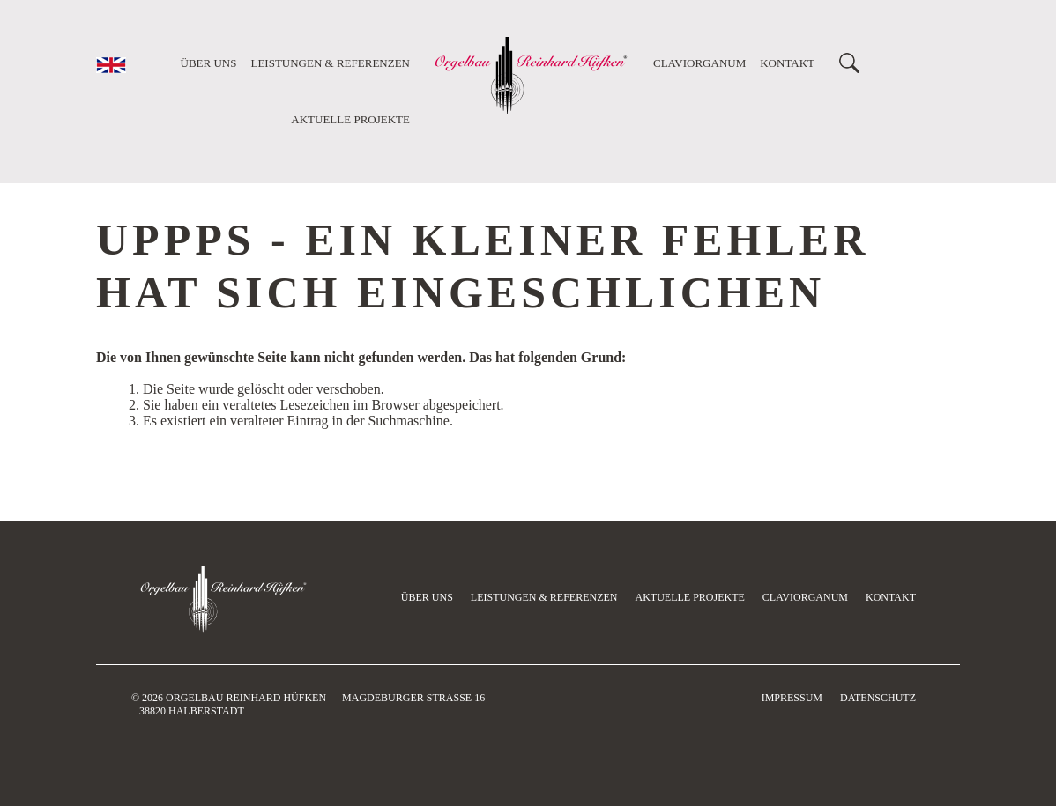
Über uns (209, 63)
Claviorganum (699, 63)
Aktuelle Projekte (350, 119)
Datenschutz (878, 697)
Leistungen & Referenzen (330, 63)
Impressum (792, 697)
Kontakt (787, 63)
